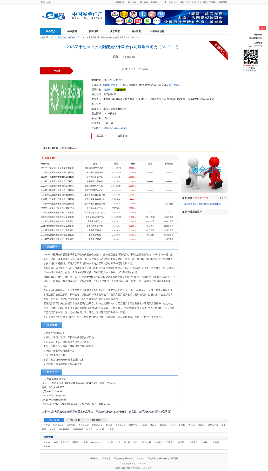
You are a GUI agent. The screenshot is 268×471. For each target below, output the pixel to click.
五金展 (109, 425)
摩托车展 (133, 425)
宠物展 (192, 425)
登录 (43, 2)
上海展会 (217, 442)
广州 (176, 2)
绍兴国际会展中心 (113, 85)
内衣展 (172, 425)
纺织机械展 (97, 425)
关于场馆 (115, 31)
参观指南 (93, 31)
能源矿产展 (74, 37)
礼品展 (182, 425)
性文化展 (100, 429)
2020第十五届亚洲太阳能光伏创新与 (57, 186)
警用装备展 (78, 429)
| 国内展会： (155, 2)
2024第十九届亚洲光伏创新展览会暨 (57, 168)
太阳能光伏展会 (67, 148)
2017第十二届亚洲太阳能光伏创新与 (57, 199)
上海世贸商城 (95, 230)
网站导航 (223, 2)
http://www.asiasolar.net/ (115, 128)
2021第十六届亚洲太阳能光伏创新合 (57, 181)
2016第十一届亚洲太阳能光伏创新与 (57, 203)
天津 (188, 2)
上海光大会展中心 (94, 226)
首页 (52, 37)
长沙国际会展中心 (94, 172)
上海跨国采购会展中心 (94, 195)
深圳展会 (182, 442)
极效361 (47, 442)
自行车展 (71, 425)
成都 (194, 2)
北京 (165, 2)
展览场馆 (140, 458)
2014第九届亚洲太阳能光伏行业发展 (57, 212)
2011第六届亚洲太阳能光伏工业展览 (57, 226)
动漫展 (111, 429)
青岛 (199, 2)
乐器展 (201, 425)
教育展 (89, 429)
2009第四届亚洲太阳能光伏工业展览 (57, 235)
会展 (118, 442)
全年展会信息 (157, 31)
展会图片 (152, 458)
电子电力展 (146, 442)
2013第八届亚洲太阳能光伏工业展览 (57, 217)
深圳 (182, 2)
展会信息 (132, 2)
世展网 (75, 442)
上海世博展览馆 (95, 221)
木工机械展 (120, 425)
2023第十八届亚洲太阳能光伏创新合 (57, 172)
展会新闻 (136, 31)
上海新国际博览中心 (94, 217)
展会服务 (144, 2)
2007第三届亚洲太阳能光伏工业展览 (57, 239)
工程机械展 (83, 425)
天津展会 (170, 442)
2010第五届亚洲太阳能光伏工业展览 (57, 230)
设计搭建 (122, 135)
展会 (135, 442)
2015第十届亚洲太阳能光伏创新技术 (57, 208)
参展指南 (72, 31)
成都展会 (159, 442)
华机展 (110, 442)
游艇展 (52, 429)
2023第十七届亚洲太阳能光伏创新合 (57, 177)
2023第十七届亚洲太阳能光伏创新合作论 (202, 204)
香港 (205, 2)
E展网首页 (119, 2)
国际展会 (213, 2)
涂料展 (144, 425)
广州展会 (193, 442)
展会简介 (51, 31)
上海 (170, 2)
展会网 (127, 442)
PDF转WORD (97, 442)
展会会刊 (129, 458)
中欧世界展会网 (61, 442)
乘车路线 (174, 85)
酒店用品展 (64, 429)
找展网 (85, 442)
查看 (171, 203)
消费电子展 (213, 425)
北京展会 (205, 442)
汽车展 (47, 425)
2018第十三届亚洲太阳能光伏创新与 (57, 195)
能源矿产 (108, 89)
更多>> (223, 198)
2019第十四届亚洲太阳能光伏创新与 (57, 190)
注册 (49, 2)
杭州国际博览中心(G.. (95, 168)
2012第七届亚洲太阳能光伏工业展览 (57, 221)
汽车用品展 (58, 425)
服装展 (163, 425)
